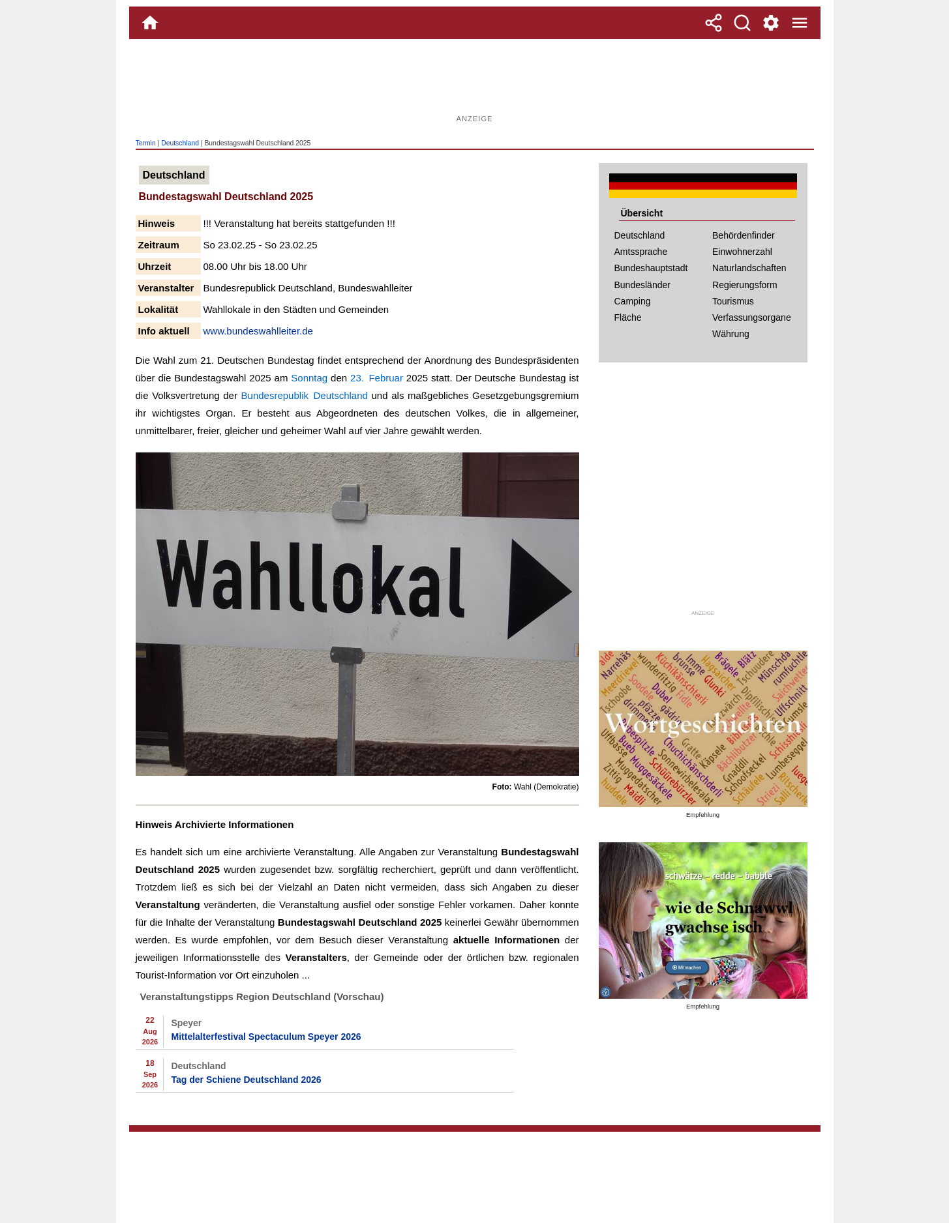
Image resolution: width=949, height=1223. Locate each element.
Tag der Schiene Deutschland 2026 (247, 1079)
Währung (730, 334)
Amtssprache (641, 251)
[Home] (150, 22)
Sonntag (309, 377)
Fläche (628, 317)
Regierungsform (744, 285)
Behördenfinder (743, 235)
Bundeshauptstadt (651, 268)
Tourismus (733, 301)
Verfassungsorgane (751, 317)
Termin (146, 143)
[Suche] (742, 22)
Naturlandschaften (749, 268)
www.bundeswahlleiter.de (258, 330)
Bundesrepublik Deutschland (304, 395)
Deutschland (180, 143)
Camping (632, 301)
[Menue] (799, 22)
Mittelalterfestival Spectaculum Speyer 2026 (266, 1036)
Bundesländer (642, 285)
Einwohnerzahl (742, 251)
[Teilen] (713, 22)
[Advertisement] (474, 81)
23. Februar (376, 377)
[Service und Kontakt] (771, 22)
